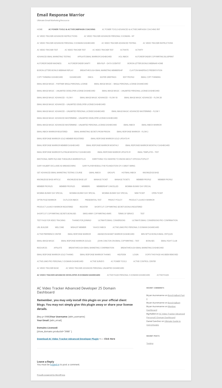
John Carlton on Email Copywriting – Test (118, 241)
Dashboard (75, 77)
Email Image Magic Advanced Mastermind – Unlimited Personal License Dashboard (77, 125)
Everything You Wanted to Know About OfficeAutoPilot (120, 159)
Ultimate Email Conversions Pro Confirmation (155, 220)
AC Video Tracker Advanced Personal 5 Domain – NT (109, 36)
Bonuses (150, 241)
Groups (111, 172)
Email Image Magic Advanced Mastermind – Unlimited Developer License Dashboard (77, 118)
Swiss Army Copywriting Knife (97, 213)
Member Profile (143, 179)
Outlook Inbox (70, 200)
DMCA (90, 77)
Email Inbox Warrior (152, 125)
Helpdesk (121, 254)
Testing (149, 343)
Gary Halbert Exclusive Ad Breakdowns (56, 166)
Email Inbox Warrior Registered (52, 131)
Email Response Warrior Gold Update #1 (110, 138)
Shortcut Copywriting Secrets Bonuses (56, 213)
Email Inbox (129, 125)
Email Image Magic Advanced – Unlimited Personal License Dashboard (71, 111)
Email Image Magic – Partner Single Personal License (62, 84)
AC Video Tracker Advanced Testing (119, 43)
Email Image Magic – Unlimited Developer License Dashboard (66, 90)
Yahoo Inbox (99, 227)
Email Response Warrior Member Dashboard (58, 145)
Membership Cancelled (107, 186)
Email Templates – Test (148, 152)
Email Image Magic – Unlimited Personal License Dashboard (131, 90)
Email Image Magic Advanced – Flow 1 (55, 97)
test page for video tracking (51, 220)
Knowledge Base (151, 172)
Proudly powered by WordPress (51, 375)
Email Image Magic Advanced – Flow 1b (98, 97)
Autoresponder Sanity (79, 63)
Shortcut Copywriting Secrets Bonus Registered (118, 206)
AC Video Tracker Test (47, 50)
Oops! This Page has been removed (161, 254)
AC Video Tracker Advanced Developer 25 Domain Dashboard (68, 275)
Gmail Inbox (95, 172)
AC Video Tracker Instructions (158, 43)
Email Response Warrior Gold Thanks (55, 254)
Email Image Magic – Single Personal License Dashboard (121, 84)
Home (39, 29)
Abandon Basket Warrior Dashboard (116, 234)
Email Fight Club (169, 241)
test (142, 213)
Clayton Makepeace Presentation (146, 70)
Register (84, 206)
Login (135, 254)
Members (86, 186)
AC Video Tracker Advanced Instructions (57, 36)
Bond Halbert (174, 302)
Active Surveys (97, 261)
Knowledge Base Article (48, 179)
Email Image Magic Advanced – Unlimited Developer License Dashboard (71, 104)
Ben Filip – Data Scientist (109, 63)
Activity (139, 50)
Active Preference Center (49, 234)
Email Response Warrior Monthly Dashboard (147, 145)
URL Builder (42, 227)
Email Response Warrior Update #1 (114, 152)
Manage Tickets (122, 179)
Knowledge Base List (77, 179)
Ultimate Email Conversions (111, 220)
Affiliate (58, 247)
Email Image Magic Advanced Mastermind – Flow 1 (136, 111)
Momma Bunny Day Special (138, 186)
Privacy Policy (115, 200)
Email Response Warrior (61, 15)
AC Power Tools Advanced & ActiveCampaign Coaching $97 (131, 29)
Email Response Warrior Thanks (95, 254)
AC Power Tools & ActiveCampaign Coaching (72, 29)
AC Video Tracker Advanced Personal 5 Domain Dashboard (66, 43)
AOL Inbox (123, 56)
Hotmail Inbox (129, 172)
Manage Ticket (101, 179)
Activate (124, 50)
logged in (54, 364)
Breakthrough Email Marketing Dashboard (142, 247)
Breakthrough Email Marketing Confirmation (91, 247)
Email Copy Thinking (151, 77)
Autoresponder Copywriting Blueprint (154, 56)
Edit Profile (128, 77)
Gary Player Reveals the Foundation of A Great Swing (108, 166)
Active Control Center (144, 261)
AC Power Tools (119, 261)
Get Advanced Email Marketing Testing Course (59, 172)
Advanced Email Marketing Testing (54, 56)
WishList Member (78, 227)
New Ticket (140, 193)
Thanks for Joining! (81, 220)
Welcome (59, 227)
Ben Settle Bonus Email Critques (157, 234)
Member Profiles (45, 186)
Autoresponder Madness (49, 63)
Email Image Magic (45, 241)
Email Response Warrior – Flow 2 (132, 131)
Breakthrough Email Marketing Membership (101, 70)
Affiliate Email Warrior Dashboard (95, 56)
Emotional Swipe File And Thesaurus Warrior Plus (61, 159)
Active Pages (163, 275)
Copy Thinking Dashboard (50, 77)
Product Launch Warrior (141, 200)
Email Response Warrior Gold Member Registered (60, 138)
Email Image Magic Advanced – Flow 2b (143, 97)
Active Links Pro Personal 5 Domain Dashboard (136, 227)
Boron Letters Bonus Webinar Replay (55, 70)
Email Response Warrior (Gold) (76, 241)
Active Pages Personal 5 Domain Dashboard (128, 275)
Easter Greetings (108, 77)
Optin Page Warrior (46, 200)
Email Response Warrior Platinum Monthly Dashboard (64, 152)
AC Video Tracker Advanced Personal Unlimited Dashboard (95, 268)
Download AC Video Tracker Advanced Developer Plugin (68, 338)
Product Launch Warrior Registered (55, 206)
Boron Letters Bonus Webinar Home (145, 63)
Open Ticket (157, 193)
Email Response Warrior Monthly (102, 145)
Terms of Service (126, 213)
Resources (42, 247)
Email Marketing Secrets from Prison (92, 131)
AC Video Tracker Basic (48, 268)
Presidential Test (93, 200)
